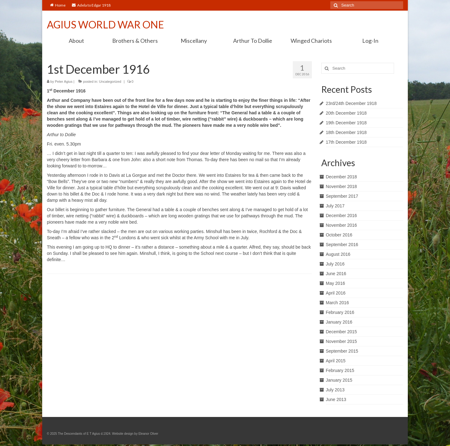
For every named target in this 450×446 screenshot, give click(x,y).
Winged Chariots (311, 40)
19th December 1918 (346, 122)
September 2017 (342, 196)
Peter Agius (63, 81)
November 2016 (341, 225)
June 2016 (336, 273)
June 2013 (336, 399)
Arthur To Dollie (252, 40)
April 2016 (336, 292)
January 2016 (339, 322)
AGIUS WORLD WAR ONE (105, 24)
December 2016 (341, 215)
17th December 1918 (346, 142)
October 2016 (339, 234)
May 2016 (335, 283)
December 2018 (341, 176)
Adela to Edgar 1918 (91, 5)
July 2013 (335, 389)
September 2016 (342, 244)
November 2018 (341, 186)
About (76, 40)
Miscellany (194, 40)
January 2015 (339, 380)
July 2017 (335, 205)
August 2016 (338, 254)
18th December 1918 (346, 132)
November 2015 (341, 341)
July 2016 (335, 263)
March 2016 (337, 302)
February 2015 (340, 370)
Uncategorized (110, 81)
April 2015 (336, 360)
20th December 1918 (346, 113)
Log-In (370, 40)
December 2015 (341, 331)
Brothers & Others (135, 40)
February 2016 (340, 312)
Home (58, 5)
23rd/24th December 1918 (351, 103)
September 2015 (342, 351)
